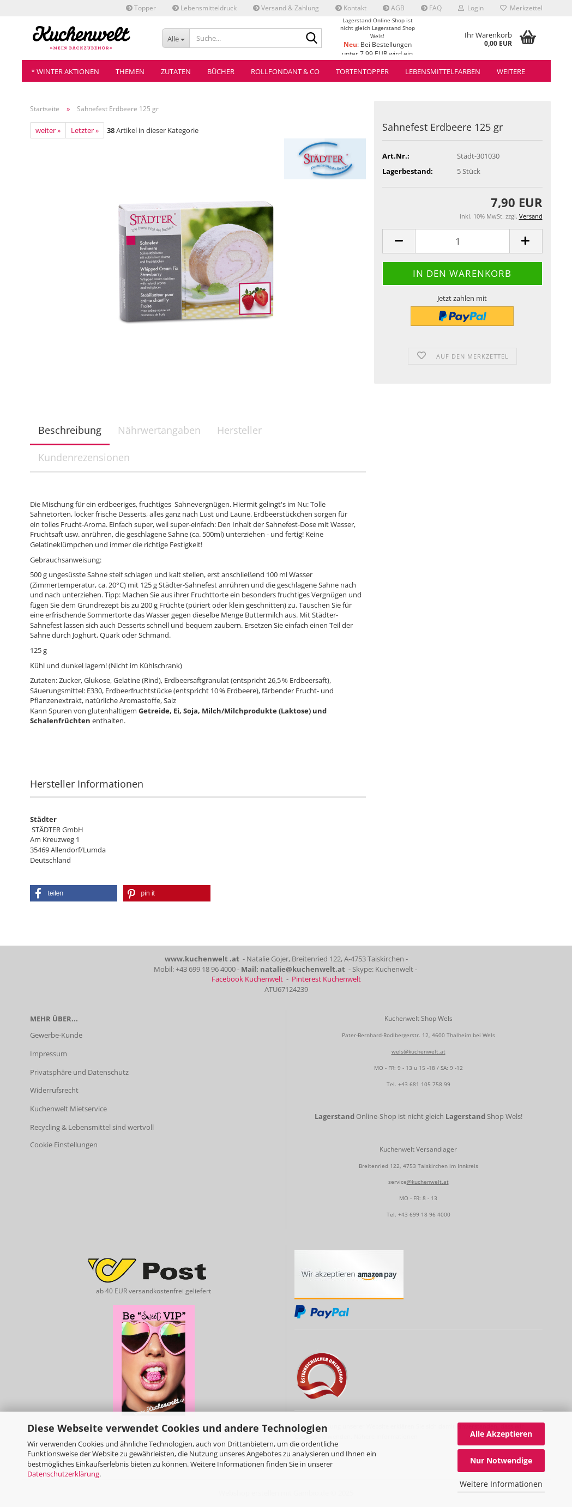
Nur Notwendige (501, 1460)
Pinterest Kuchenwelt (326, 979)
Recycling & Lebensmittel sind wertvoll (92, 1127)
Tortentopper (362, 71)
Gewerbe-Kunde (56, 1035)
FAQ (431, 8)
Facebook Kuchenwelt (247, 979)
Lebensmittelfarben (442, 71)
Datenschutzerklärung (63, 1474)
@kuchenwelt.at (428, 1181)
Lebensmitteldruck (204, 8)
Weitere (511, 71)
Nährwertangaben (159, 430)
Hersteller (239, 430)
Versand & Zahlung (286, 8)
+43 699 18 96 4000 (424, 1214)
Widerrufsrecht (54, 1090)
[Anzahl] (462, 241)
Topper (141, 8)
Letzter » (85, 130)
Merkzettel (521, 8)
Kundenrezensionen (84, 457)
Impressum (48, 1053)
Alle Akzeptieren (501, 1434)
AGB (394, 8)
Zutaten (176, 71)
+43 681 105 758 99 (424, 1084)
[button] (398, 241)
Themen (130, 71)
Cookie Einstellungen (64, 1144)
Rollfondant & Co (285, 71)
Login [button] (471, 8)
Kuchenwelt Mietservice (68, 1108)
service (397, 1181)
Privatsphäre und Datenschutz (79, 1072)
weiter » (48, 130)
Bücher (220, 71)
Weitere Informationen (501, 1484)
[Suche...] (175, 38)
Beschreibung (69, 430)
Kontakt (350, 8)
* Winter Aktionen (65, 71)
